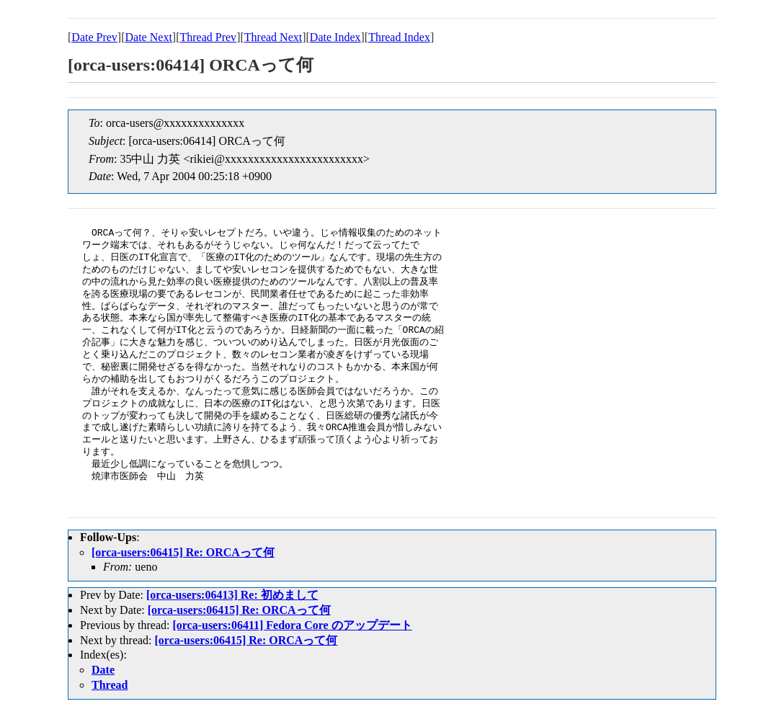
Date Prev (94, 37)
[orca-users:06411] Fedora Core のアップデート (291, 625)
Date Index (335, 37)
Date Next (148, 37)
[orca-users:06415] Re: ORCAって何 (183, 552)
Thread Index (399, 37)
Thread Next (273, 37)
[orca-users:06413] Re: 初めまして (232, 595)
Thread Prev (207, 37)
